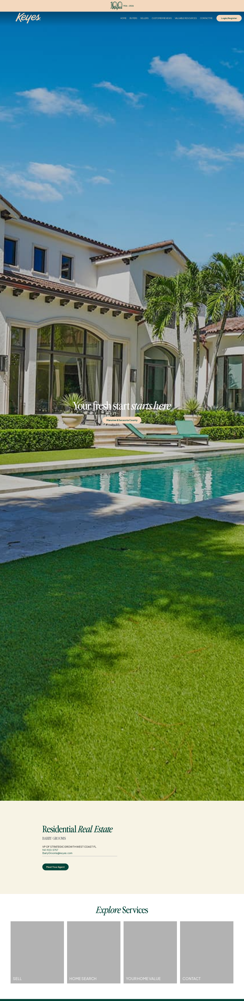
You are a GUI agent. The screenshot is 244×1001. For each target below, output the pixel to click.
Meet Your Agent (55, 867)
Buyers (133, 18)
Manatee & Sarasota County (122, 420)
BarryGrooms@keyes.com (57, 853)
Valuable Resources (186, 18)
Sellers (144, 18)
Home (123, 18)
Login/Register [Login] (229, 18)
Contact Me (206, 18)
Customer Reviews (162, 18)
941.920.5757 (50, 850)
